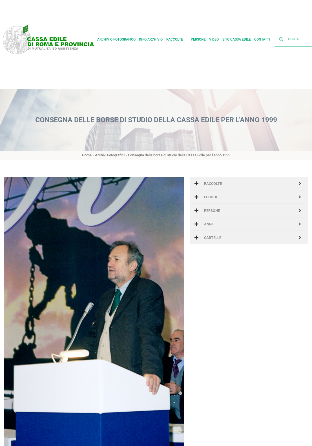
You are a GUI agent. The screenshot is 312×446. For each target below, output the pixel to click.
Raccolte (176, 36)
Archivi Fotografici (110, 155)
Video (214, 36)
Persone (198, 36)
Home (87, 155)
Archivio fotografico (116, 36)
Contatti (262, 36)
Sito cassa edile (236, 36)
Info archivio (151, 36)
